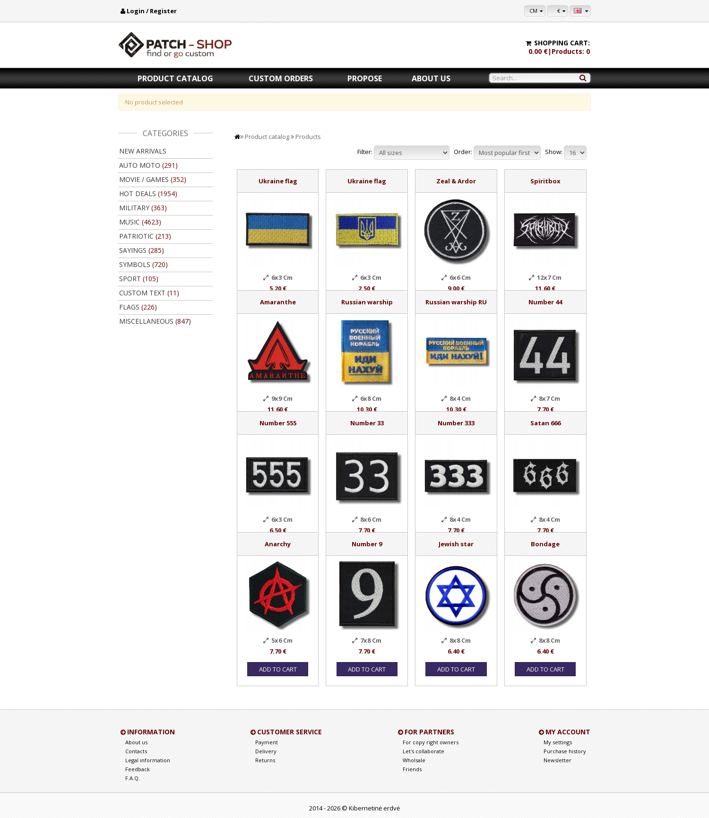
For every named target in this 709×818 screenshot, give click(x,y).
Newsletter (557, 760)
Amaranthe (278, 302)
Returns (265, 760)
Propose (364, 78)
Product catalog (175, 78)
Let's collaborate (423, 751)
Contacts (136, 751)
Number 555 (277, 423)
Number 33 (367, 423)
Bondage (545, 544)
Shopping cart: (562, 42)
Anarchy (278, 544)
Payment (266, 742)
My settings (558, 742)
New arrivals (142, 150)
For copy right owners (430, 742)
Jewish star (456, 544)
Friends (412, 769)
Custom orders (281, 78)
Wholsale (414, 760)
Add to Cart (278, 669)
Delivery (266, 751)
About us (431, 78)
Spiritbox (545, 181)
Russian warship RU (456, 302)
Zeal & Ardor (456, 181)
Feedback (137, 769)
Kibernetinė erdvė (374, 808)
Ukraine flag (278, 181)
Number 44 (545, 302)
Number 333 (456, 423)
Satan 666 (545, 423)
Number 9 (367, 544)
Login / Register (152, 11)
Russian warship (367, 302)
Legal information (147, 760)
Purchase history (565, 751)
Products (308, 136)
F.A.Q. (132, 778)
